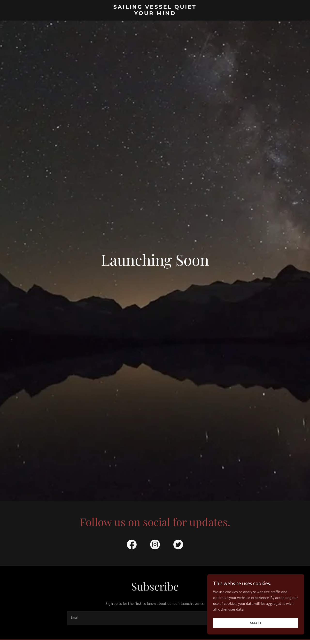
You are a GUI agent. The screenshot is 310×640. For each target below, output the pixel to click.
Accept (256, 622)
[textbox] (137, 618)
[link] (155, 13)
